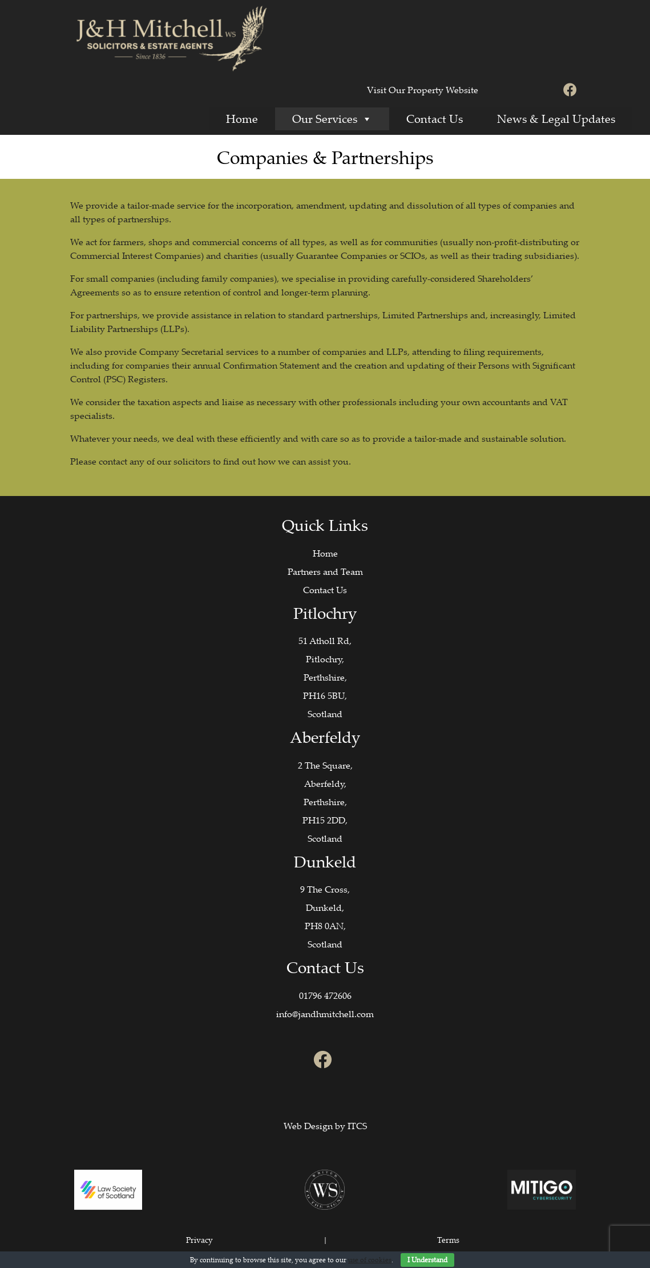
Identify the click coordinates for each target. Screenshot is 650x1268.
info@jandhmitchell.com (325, 1013)
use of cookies (369, 1260)
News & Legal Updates (556, 118)
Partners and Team (325, 571)
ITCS (357, 1125)
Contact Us (434, 118)
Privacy (199, 1239)
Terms (448, 1239)
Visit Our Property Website (422, 89)
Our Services (332, 118)
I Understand (427, 1260)
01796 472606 (325, 995)
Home (242, 118)
